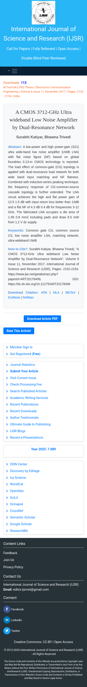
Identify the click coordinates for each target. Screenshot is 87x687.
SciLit (14, 498)
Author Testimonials (24, 418)
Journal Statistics (22, 365)
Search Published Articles (28, 391)
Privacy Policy (13, 567)
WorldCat (16, 484)
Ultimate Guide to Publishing (30, 424)
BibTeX (70, 292)
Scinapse (16, 504)
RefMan (28, 297)
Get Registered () (25, 354)
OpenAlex (17, 491)
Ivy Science (18, 478)
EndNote (14, 297)
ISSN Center (18, 464)
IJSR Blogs (17, 431)
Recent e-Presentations (26, 438)
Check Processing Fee (26, 384)
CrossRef (16, 511)
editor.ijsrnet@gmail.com (31, 590)
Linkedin (12, 620)
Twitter (11, 630)
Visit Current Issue (23, 378)
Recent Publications (24, 404)
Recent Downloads (23, 411)
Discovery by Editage (25, 471)
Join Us (8, 560)
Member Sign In (21, 347)
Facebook (13, 609)
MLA (56, 292)
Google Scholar (21, 524)
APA (44, 292)
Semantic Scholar (22, 517)
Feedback (10, 553)
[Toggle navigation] (12, 71)
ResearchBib (19, 531)
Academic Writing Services (29, 398)
